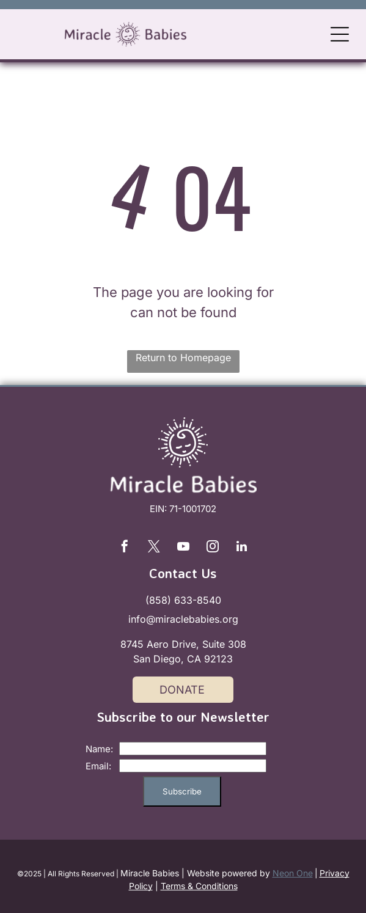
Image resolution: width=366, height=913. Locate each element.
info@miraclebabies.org (183, 619)
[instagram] (212, 548)
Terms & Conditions (199, 886)
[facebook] (124, 548)
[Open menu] (340, 34)
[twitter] (154, 548)
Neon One (293, 873)
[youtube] (183, 548)
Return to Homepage (183, 357)
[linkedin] (242, 548)
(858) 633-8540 (183, 600)
